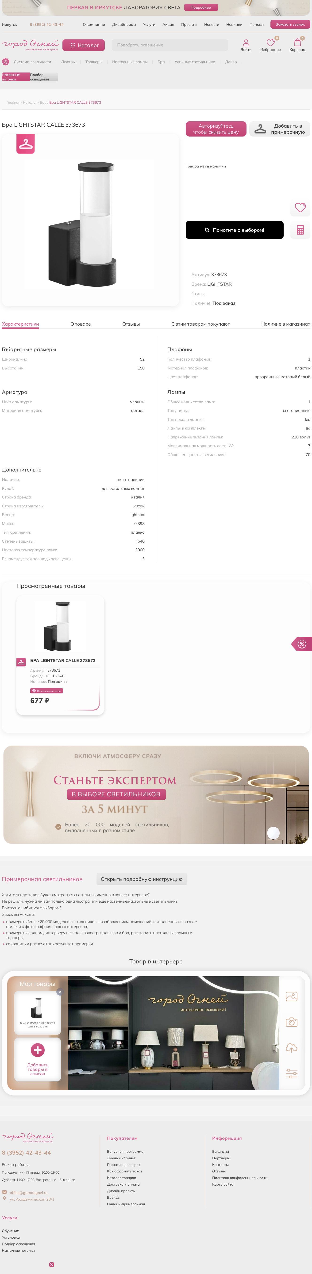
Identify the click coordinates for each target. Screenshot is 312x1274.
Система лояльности (32, 61)
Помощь (257, 24)
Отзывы (219, 1171)
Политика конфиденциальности (239, 1177)
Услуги (149, 24)
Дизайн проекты (121, 1191)
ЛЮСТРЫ (68, 61)
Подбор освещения (39, 76)
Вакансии (220, 1151)
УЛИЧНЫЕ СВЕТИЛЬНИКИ (195, 61)
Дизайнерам (124, 24)
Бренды (113, 1197)
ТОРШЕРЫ (93, 61)
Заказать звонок (290, 24)
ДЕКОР (231, 61)
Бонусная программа (125, 1151)
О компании (94, 24)
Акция (168, 24)
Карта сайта (222, 1184)
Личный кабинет (121, 1158)
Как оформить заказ (124, 1171)
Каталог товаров (121, 1177)
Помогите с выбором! (234, 230)
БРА (161, 61)
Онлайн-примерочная (126, 1204)
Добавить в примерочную (279, 129)
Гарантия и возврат (123, 1164)
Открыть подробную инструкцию (142, 879)
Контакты (220, 1164)
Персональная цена (46, 691)
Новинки (234, 24)
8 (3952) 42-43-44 (47, 24)
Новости (211, 24)
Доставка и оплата (123, 1184)
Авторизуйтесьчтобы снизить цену (216, 129)
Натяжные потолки (11, 76)
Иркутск (9, 24)
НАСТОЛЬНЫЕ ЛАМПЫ (130, 61)
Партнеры (221, 1158)
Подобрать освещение (140, 45)
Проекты (189, 24)
